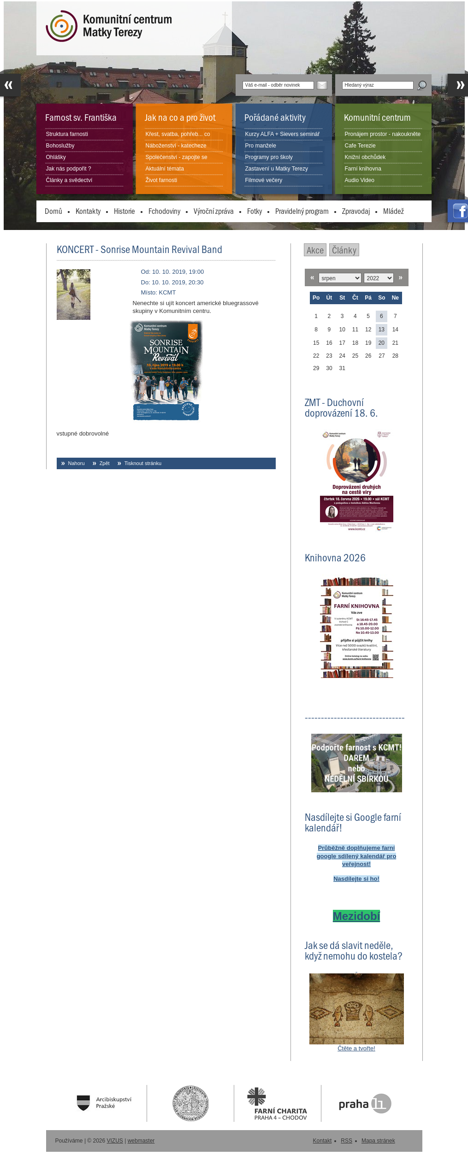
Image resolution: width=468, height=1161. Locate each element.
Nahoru (76, 463)
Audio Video (360, 180)
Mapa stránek (378, 1140)
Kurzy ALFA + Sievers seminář (282, 134)
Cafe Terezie (360, 145)
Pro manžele (260, 145)
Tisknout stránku (142, 463)
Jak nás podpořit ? (68, 168)
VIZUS (115, 1140)
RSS (346, 1140)
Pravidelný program (302, 211)
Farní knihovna (363, 168)
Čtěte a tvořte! (356, 1048)
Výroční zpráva (214, 211)
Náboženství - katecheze (176, 145)
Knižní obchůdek (365, 157)
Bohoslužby (60, 145)
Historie (124, 211)
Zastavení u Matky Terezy (276, 168)
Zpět (105, 463)
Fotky (254, 211)
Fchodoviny (164, 211)
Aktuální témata (165, 168)
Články (344, 249)
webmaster (141, 1140)
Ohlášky (56, 157)
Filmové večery (264, 180)
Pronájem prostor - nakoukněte (383, 134)
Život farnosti (162, 180)
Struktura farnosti (67, 134)
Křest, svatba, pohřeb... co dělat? (178, 139)
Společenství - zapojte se (176, 157)
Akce (315, 249)
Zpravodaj (356, 211)
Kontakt (322, 1140)
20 (382, 343)
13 (382, 329)
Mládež (393, 211)
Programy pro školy (269, 157)
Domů (53, 211)
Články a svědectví (69, 180)
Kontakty (88, 211)
